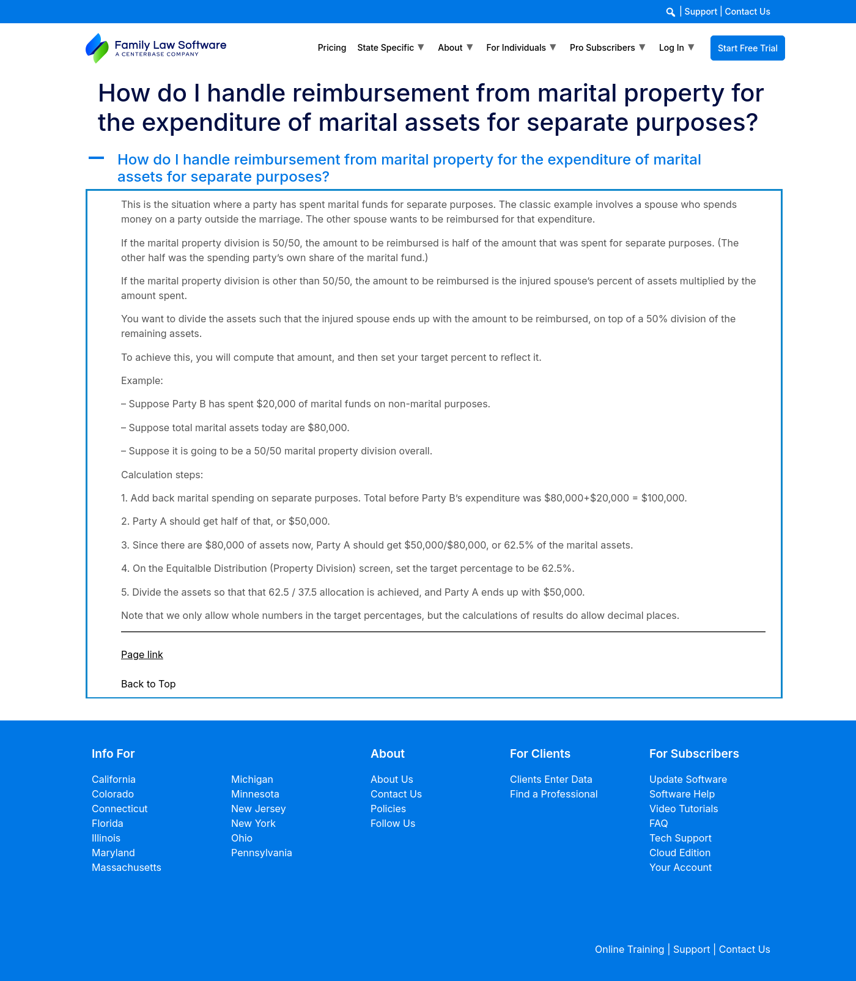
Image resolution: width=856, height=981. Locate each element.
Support (701, 11)
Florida (108, 823)
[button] (434, 169)
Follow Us (393, 823)
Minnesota (255, 794)
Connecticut (120, 808)
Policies (388, 808)
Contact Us (747, 11)
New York (253, 823)
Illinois (106, 838)
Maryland (113, 852)
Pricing (332, 47)
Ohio (242, 838)
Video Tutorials (683, 808)
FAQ (658, 823)
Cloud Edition (679, 852)
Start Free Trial (748, 48)
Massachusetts (126, 867)
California (114, 779)
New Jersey (258, 808)
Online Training (630, 949)
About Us (392, 779)
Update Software (688, 779)
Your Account (680, 867)
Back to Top (148, 684)
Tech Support (680, 838)
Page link (142, 654)
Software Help (682, 794)
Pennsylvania (261, 852)
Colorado (113, 794)
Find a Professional (554, 794)
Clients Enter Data (551, 779)
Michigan (252, 779)
